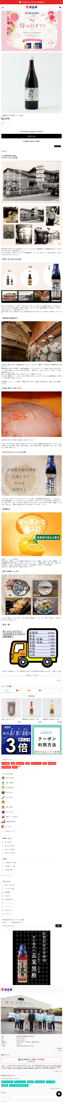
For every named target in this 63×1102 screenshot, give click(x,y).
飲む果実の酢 (9, 787)
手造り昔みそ (9, 792)
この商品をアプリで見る (31, 675)
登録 (58, 925)
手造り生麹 (9, 797)
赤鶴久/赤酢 (9, 807)
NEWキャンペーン (11, 831)
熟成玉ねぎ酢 (9, 778)
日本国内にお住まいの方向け (31, 141)
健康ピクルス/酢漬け (12, 817)
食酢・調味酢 (9, 783)
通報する (59, 680)
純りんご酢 (9, 812)
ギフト (8, 802)
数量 (2, 122)
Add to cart (31, 136)
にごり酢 (8, 826)
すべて (7, 690)
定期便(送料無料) (11, 821)
